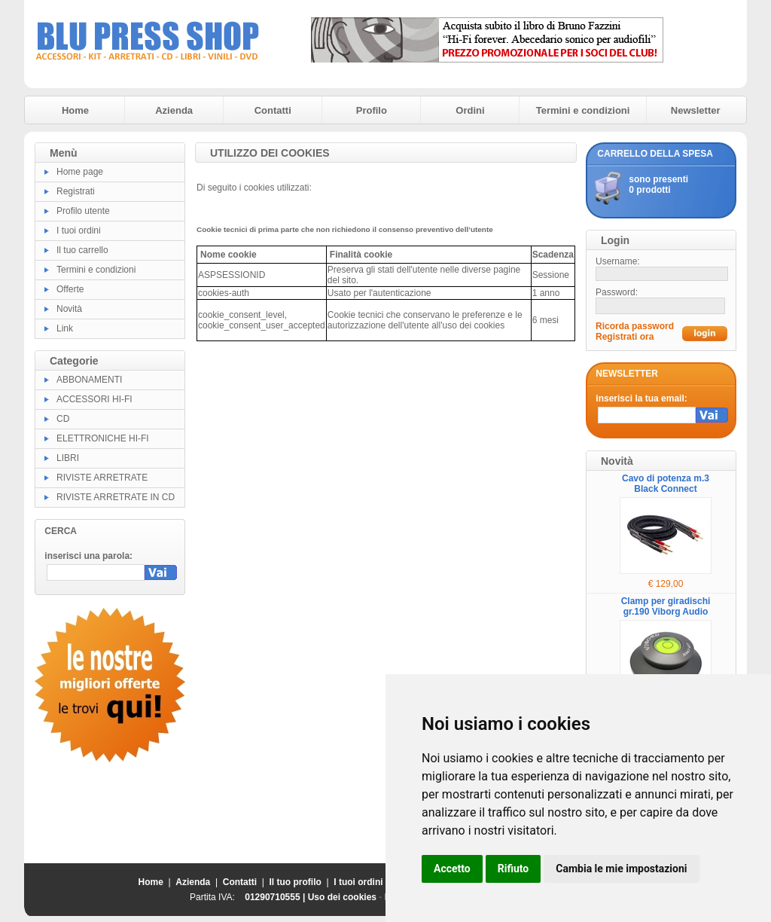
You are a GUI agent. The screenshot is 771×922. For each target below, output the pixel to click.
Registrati (75, 191)
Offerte (70, 289)
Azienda (174, 110)
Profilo (371, 110)
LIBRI (67, 458)
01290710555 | (276, 897)
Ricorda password (635, 326)
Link (64, 328)
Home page (79, 171)
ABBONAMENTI (89, 379)
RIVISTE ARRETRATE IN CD (115, 497)
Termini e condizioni (583, 110)
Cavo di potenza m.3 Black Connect (665, 483)
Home (75, 110)
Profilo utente (83, 211)
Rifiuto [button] (513, 868)
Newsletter (696, 110)
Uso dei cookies (342, 897)
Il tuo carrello (82, 250)
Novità (69, 309)
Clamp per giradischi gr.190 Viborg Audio (666, 606)
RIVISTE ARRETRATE (102, 477)
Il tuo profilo (296, 882)
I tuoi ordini (78, 230)
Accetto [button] (452, 868)
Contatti (272, 110)
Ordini (470, 110)
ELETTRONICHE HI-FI (102, 438)
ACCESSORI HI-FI (94, 399)
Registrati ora (625, 336)
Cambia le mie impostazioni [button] (621, 868)
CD (62, 419)
